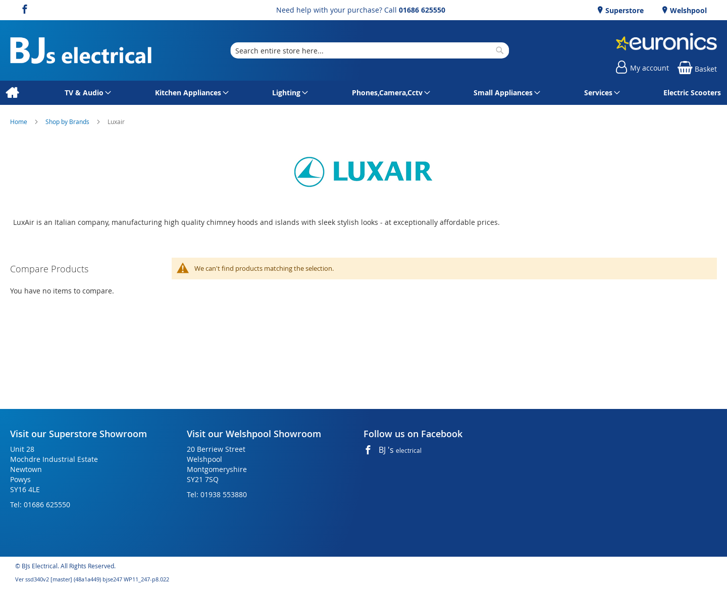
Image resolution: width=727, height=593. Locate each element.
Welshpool (687, 10)
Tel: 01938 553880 (217, 494)
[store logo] (80, 50)
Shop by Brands (68, 121)
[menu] (363, 93)
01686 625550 (422, 10)
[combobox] (369, 50)
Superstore (623, 10)
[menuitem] (12, 93)
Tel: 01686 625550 (40, 504)
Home (19, 121)
